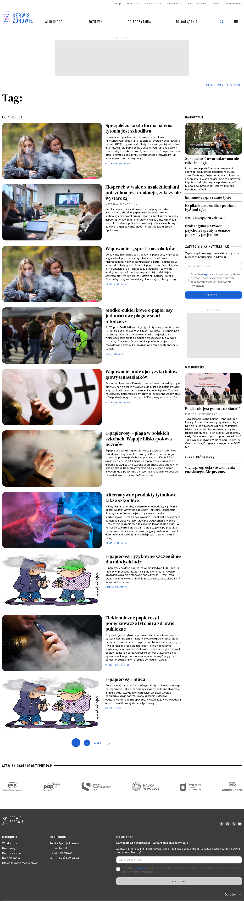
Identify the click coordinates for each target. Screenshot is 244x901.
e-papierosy (12, 117)
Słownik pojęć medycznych (20, 863)
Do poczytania (139, 21)
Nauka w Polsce (197, 3)
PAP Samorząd (174, 3)
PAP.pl (117, 3)
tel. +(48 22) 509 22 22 (64, 857)
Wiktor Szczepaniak (117, 665)
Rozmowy (96, 21)
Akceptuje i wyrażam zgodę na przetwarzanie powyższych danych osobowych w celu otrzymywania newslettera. (215, 280)
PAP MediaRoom (152, 3)
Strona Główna (214, 85)
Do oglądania (187, 21)
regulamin (209, 274)
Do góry (233, 894)
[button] (236, 21)
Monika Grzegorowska (118, 163)
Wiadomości (54, 21)
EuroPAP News (234, 3)
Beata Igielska (114, 353)
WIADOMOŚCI (194, 367)
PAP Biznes (132, 3)
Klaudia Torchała (116, 284)
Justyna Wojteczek (116, 587)
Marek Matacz (113, 708)
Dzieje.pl (216, 3)
